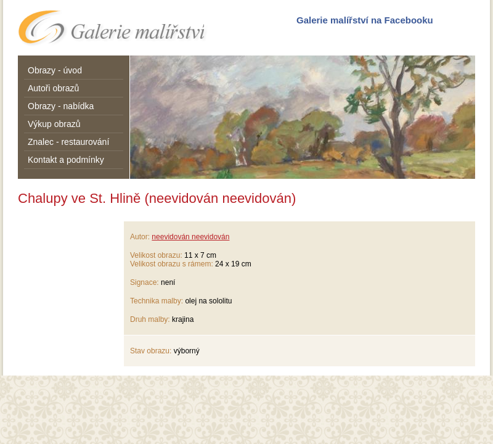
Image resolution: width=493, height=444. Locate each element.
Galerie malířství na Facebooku (364, 20)
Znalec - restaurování (68, 142)
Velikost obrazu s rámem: (171, 264)
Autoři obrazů (53, 88)
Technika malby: (156, 301)
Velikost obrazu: (156, 255)
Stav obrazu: (150, 351)
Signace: (144, 282)
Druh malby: (150, 319)
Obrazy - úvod (55, 70)
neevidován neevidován (190, 236)
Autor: (140, 236)
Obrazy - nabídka (61, 106)
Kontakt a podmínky (66, 160)
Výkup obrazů (54, 124)
